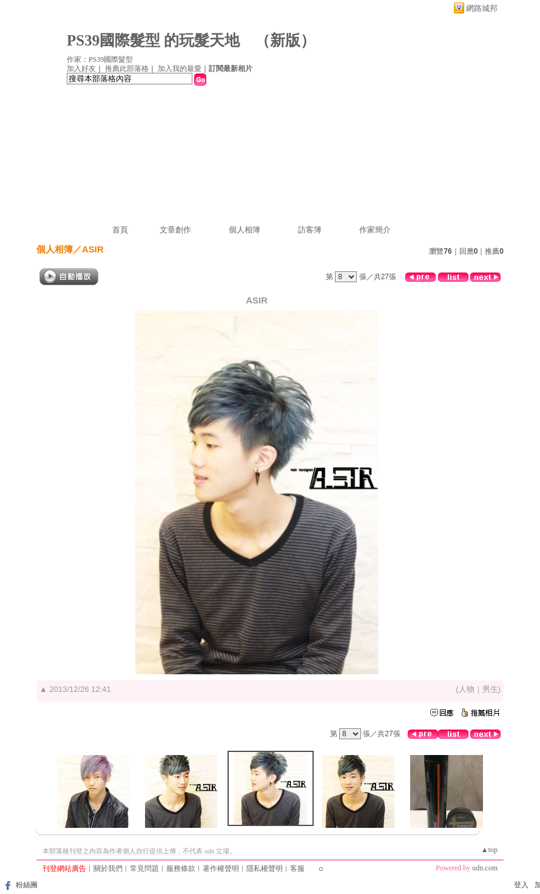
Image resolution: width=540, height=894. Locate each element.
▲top (489, 849)
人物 (466, 689)
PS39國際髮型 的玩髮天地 (153, 40)
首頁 (120, 229)
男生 (490, 689)
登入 (521, 885)
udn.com (485, 868)
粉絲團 (27, 885)
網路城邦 (482, 8)
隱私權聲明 (264, 868)
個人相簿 (244, 229)
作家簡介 (375, 229)
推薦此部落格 (127, 68)
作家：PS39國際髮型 (100, 59)
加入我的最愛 (179, 68)
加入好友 (81, 68)
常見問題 (144, 868)
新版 (285, 40)
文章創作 (175, 229)
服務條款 (180, 868)
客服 (297, 868)
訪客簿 (310, 229)
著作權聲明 (221, 868)
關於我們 (108, 868)
